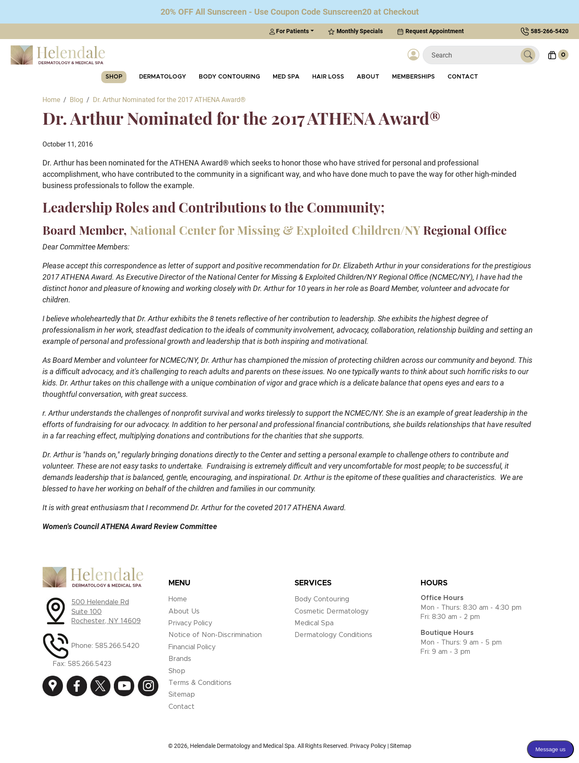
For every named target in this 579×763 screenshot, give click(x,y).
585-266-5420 (549, 31)
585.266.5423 (89, 664)
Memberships (413, 77)
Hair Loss (328, 77)
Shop (113, 77)
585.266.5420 (117, 645)
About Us (184, 611)
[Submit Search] (528, 55)
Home (177, 599)
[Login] (413, 55)
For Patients (289, 31)
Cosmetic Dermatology (331, 611)
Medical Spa (314, 623)
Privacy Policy (190, 623)
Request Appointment (430, 31)
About (368, 77)
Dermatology (162, 77)
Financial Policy (192, 647)
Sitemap (181, 694)
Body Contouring (229, 77)
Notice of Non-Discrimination (215, 635)
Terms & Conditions (200, 682)
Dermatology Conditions (333, 635)
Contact (462, 77)
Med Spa (286, 77)
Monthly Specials (355, 31)
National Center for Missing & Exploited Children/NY (275, 230)
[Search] (475, 55)
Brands (179, 658)
